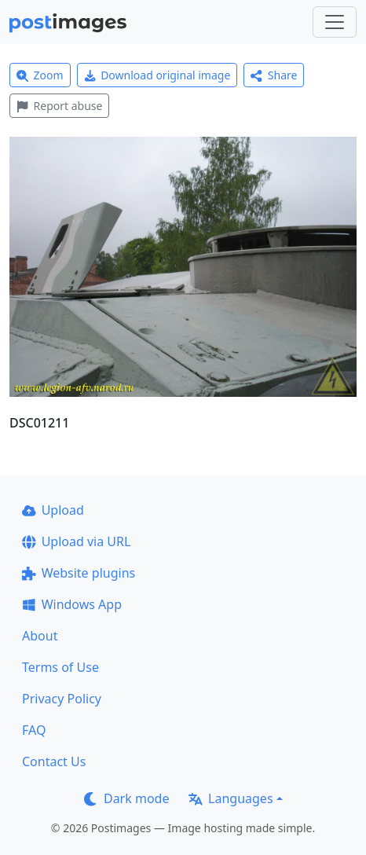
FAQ (34, 730)
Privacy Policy (61, 698)
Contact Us (54, 761)
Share (274, 75)
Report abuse (59, 105)
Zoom (40, 75)
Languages (230, 798)
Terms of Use (60, 667)
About (39, 635)
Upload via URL (76, 541)
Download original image (157, 75)
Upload (53, 510)
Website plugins (78, 573)
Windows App (72, 604)
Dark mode (126, 798)
